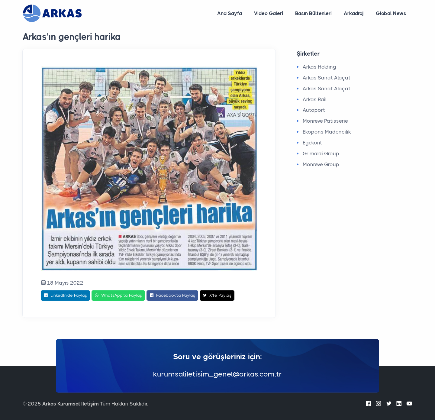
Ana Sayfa (229, 13)
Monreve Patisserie (325, 121)
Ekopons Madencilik (327, 132)
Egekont (312, 143)
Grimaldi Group (321, 153)
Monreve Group (321, 164)
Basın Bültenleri (313, 13)
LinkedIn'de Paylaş (65, 295)
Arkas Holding (319, 67)
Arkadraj (354, 13)
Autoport (314, 110)
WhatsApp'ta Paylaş (118, 295)
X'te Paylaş (217, 295)
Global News (391, 13)
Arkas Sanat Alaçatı (327, 78)
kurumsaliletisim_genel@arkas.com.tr (217, 374)
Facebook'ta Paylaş (172, 295)
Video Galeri (268, 13)
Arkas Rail (315, 99)
